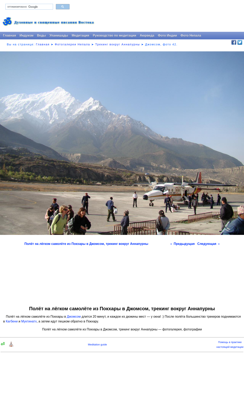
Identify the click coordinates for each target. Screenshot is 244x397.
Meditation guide (97, 344)
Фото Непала (191, 35)
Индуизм (26, 35)
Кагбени (12, 321)
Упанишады (58, 35)
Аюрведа (147, 35)
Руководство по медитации (114, 35)
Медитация (80, 35)
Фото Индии (167, 35)
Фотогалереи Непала (72, 44)
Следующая (208, 243)
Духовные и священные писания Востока (54, 22)
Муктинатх (29, 321)
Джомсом (74, 316)
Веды (41, 35)
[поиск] (28, 7)
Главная (9, 35)
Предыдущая (182, 243)
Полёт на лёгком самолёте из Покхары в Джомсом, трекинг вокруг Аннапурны (86, 243)
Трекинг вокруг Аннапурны (117, 44)
